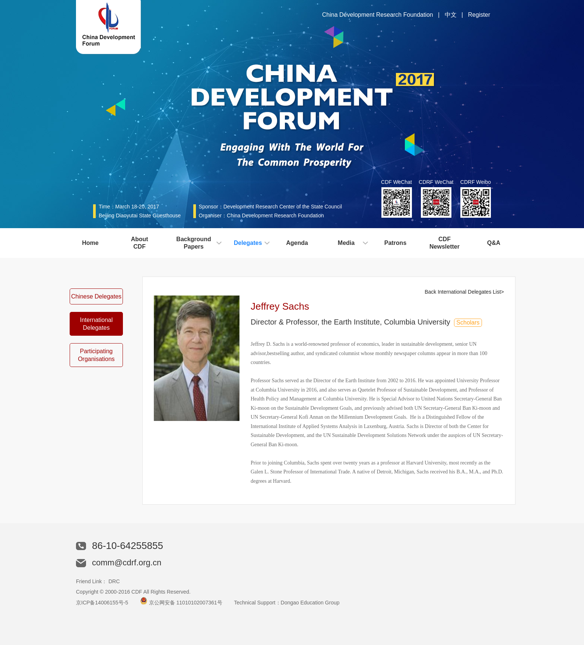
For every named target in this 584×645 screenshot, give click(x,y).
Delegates (248, 243)
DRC (114, 581)
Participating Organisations (96, 355)
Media (346, 243)
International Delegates (96, 324)
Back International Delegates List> (464, 292)
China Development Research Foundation (377, 15)
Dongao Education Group (310, 603)
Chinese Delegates (96, 296)
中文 (451, 15)
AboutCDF (139, 243)
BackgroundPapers (193, 243)
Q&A (494, 243)
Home (90, 243)
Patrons (395, 243)
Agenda (297, 243)
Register (479, 15)
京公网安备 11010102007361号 (185, 603)
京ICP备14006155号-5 (102, 603)
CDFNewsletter (444, 243)
